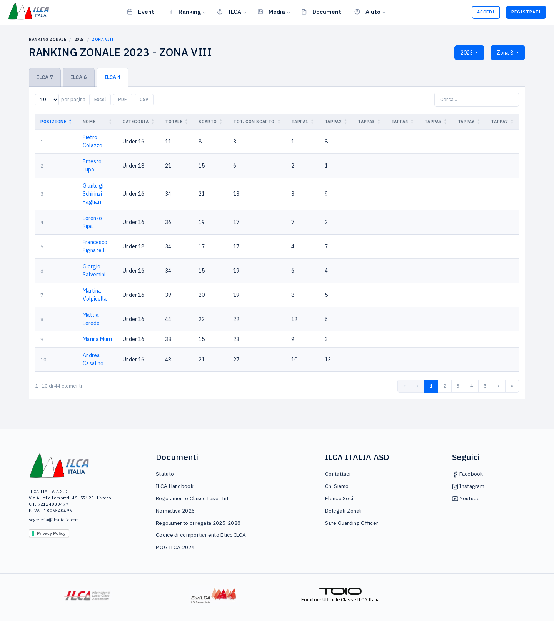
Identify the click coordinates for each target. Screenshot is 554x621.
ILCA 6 (79, 77)
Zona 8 (505, 52)
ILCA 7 (45, 77)
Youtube (466, 498)
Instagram (468, 486)
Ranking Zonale (47, 39)
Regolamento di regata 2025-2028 (198, 522)
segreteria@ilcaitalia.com (54, 520)
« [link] (404, 386)
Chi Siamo (337, 486)
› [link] (498, 386)
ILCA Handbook (175, 486)
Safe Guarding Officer (351, 522)
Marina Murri (97, 339)
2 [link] (444, 386)
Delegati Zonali (343, 510)
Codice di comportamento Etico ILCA (201, 534)
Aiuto (367, 11)
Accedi (486, 12)
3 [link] (458, 386)
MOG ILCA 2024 (175, 547)
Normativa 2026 (175, 510)
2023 (79, 39)
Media (271, 11)
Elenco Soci (339, 498)
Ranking (184, 11)
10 (43, 359)
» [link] (512, 386)
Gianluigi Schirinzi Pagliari (93, 193)
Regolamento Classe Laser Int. (193, 498)
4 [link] (471, 386)
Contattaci (337, 473)
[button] (71, 121)
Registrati (526, 12)
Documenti (322, 11)
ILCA (229, 11)
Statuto (165, 473)
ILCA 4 (112, 77)
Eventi (141, 11)
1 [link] (431, 386)
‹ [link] (418, 386)
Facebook (467, 473)
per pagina (73, 99)
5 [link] (485, 386)
